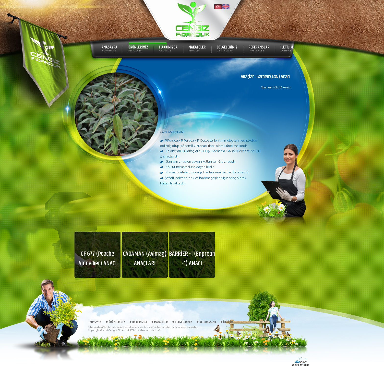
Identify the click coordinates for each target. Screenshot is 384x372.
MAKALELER (197, 48)
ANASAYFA (109, 48)
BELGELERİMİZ (227, 48)
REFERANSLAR (259, 48)
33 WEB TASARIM (300, 365)
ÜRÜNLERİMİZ (138, 48)
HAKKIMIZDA (168, 48)
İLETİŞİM (286, 48)
